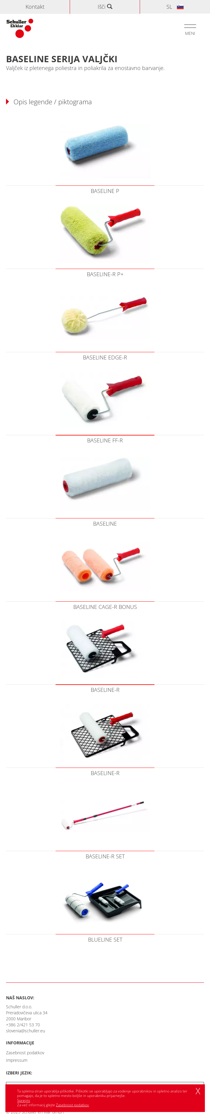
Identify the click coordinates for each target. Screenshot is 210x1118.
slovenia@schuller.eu (25, 1031)
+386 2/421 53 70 (23, 1025)
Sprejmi (23, 1100)
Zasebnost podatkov (25, 1052)
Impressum (16, 1060)
